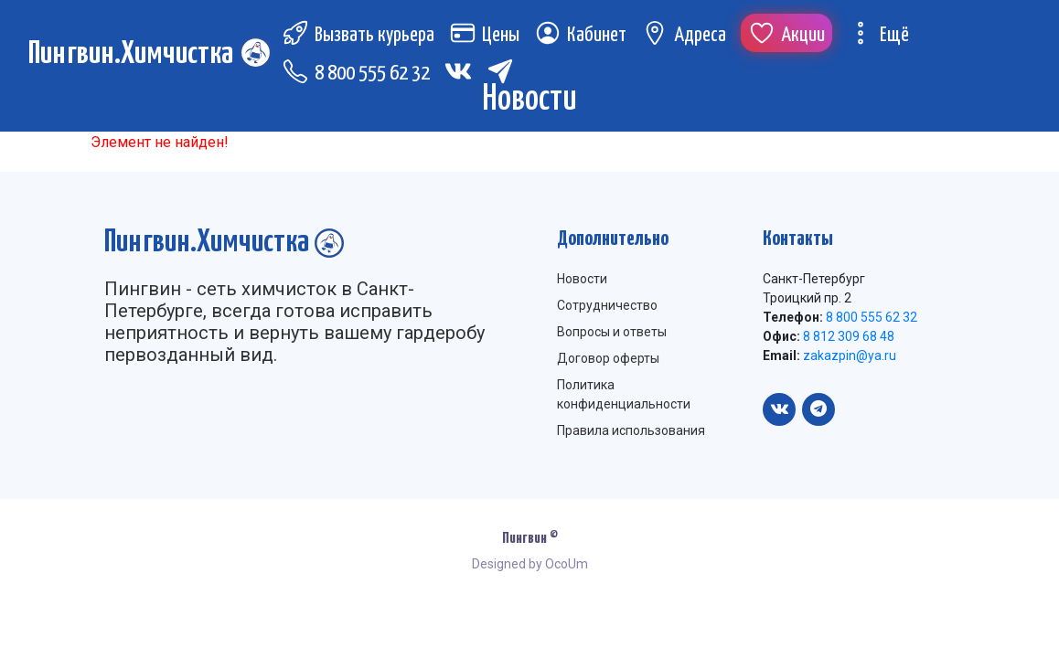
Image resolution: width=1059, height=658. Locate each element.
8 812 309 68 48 (847, 336)
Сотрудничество (607, 305)
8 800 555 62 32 (356, 74)
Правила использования (631, 430)
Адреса (683, 35)
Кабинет (580, 35)
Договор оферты (608, 358)
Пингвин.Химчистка (130, 54)
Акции (786, 35)
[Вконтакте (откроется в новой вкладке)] (458, 71)
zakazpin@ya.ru (848, 355)
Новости (582, 278)
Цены (484, 35)
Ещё (878, 35)
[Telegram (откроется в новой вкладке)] (500, 71)
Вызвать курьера (358, 35)
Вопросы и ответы (612, 331)
